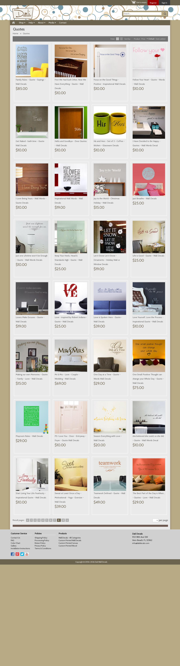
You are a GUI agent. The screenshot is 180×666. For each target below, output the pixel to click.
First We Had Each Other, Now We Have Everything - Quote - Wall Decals (70, 84)
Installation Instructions (20, 650)
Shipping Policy (41, 639)
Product (137, 39)
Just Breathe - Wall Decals (67, 251)
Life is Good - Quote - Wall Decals (70, 313)
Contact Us (15, 639)
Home (15, 33)
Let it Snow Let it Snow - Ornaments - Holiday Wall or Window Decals (29, 317)
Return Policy (40, 644)
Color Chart (15, 644)
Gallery (13, 647)
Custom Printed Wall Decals (70, 642)
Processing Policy (42, 642)
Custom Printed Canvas (68, 644)
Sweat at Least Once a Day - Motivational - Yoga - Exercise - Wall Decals (147, 541)
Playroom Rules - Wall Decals (146, 427)
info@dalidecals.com (140, 644)
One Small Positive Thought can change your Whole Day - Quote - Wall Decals (109, 431)
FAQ (12, 642)
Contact (62, 22)
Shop (22, 22)
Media (52, 22)
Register (153, 3)
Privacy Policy (40, 647)
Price (143, 39)
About (41, 22)
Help (32, 22)
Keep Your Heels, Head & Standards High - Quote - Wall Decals (146, 255)
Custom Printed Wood (68, 647)
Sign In (164, 3)
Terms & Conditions (43, 650)
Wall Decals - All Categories (70, 639)
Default (151, 39)
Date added (160, 39)
